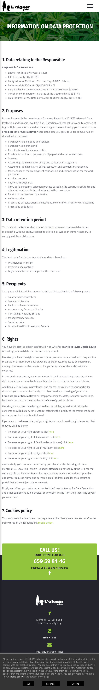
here (51, 431)
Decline (75, 683)
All (28, 683)
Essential (50, 683)
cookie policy (45, 522)
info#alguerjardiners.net (49, 651)
